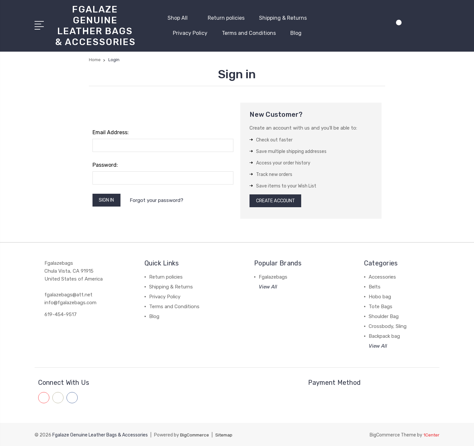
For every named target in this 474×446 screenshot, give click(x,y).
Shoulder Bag (384, 317)
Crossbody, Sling (388, 327)
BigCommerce (195, 434)
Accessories (382, 277)
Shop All (180, 17)
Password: (105, 164)
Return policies (226, 17)
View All (268, 287)
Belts (375, 287)
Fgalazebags (273, 277)
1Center (431, 434)
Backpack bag (384, 336)
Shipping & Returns (283, 17)
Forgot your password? (160, 199)
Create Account (278, 200)
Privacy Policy (190, 32)
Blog (296, 32)
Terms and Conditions (249, 32)
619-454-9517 (60, 315)
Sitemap (226, 434)
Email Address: (110, 131)
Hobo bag (380, 297)
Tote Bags (380, 307)
